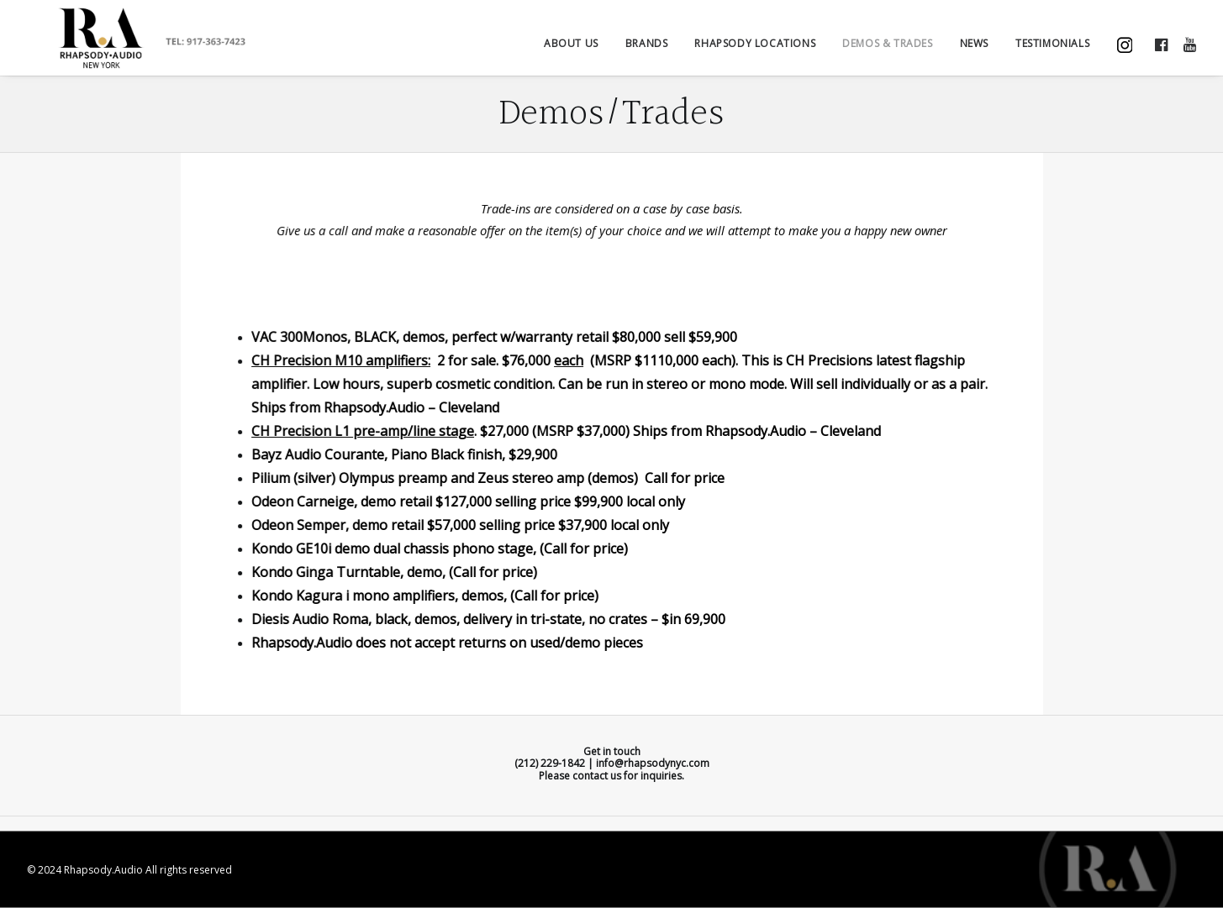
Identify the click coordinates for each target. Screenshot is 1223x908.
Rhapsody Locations (754, 51)
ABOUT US (571, 51)
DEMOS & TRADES (887, 51)
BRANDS (646, 51)
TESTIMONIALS (1052, 51)
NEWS (974, 51)
